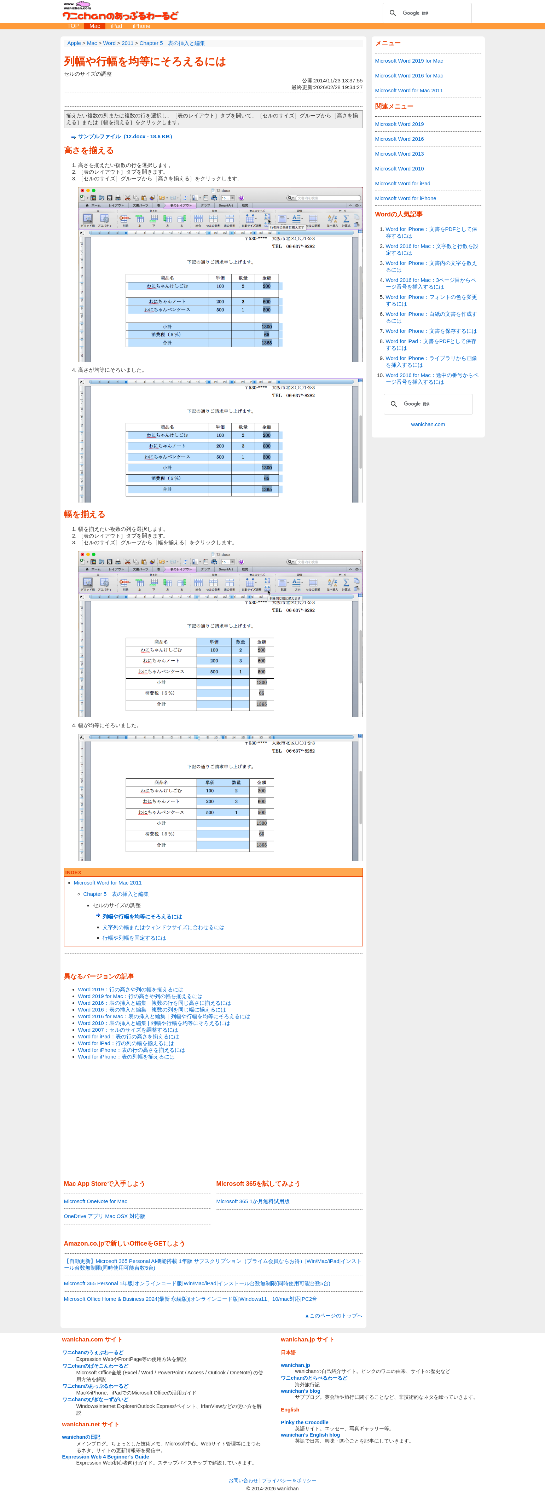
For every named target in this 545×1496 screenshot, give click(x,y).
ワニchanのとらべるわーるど (314, 1378)
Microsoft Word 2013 (399, 154)
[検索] (426, 13)
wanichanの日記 (81, 1437)
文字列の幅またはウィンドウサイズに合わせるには (164, 927)
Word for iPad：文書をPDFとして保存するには (431, 344)
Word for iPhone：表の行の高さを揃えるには (131, 1050)
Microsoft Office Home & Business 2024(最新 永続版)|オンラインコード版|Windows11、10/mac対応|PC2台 (191, 1299)
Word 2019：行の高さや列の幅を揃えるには (131, 989)
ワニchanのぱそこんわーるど (95, 1366)
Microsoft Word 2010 (399, 169)
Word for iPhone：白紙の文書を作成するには (431, 317)
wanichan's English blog (310, 1435)
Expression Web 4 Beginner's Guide (105, 1457)
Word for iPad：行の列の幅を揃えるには (126, 1043)
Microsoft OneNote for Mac (95, 1201)
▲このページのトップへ (334, 1315)
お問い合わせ (243, 1480)
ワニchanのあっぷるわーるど (95, 1386)
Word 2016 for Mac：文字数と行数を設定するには (432, 249)
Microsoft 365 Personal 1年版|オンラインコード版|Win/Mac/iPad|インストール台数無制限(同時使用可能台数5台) (197, 1283)
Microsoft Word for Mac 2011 (108, 883)
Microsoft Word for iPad (402, 183)
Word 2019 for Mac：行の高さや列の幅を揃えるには (140, 996)
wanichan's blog (300, 1391)
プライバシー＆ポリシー (289, 1480)
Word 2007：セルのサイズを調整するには (128, 1030)
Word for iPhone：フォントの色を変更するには (431, 300)
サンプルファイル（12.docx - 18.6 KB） (126, 136)
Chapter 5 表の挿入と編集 (116, 894)
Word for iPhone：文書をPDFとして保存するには (431, 232)
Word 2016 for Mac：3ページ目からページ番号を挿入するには (431, 283)
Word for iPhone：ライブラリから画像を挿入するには (431, 361)
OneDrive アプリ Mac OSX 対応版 (104, 1216)
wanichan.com (428, 424)
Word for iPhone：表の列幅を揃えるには (126, 1057)
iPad (116, 26)
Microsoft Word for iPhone (405, 198)
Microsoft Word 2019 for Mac (409, 61)
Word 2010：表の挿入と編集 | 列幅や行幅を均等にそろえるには (154, 1023)
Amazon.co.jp (84, 1243)
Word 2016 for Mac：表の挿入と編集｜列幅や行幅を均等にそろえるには (164, 1016)
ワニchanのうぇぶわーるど (93, 1352)
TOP (73, 26)
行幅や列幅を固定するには (134, 938)
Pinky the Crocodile (304, 1422)
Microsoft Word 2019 (399, 124)
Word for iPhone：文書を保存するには (431, 331)
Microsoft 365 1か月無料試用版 (253, 1201)
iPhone (141, 26)
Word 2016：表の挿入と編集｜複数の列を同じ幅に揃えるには (152, 1010)
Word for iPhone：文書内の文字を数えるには (431, 266)
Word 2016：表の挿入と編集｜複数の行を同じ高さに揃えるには (154, 1003)
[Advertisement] (213, 1120)
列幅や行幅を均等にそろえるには (145, 61)
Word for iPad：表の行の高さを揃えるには (128, 1036)
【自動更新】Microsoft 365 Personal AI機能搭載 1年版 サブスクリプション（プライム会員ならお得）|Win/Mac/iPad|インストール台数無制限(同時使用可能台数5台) (213, 1264)
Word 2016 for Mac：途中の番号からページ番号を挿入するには (432, 378)
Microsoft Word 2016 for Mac (409, 76)
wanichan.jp (295, 1365)
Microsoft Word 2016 (399, 139)
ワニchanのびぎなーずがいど (95, 1399)
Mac (94, 26)
